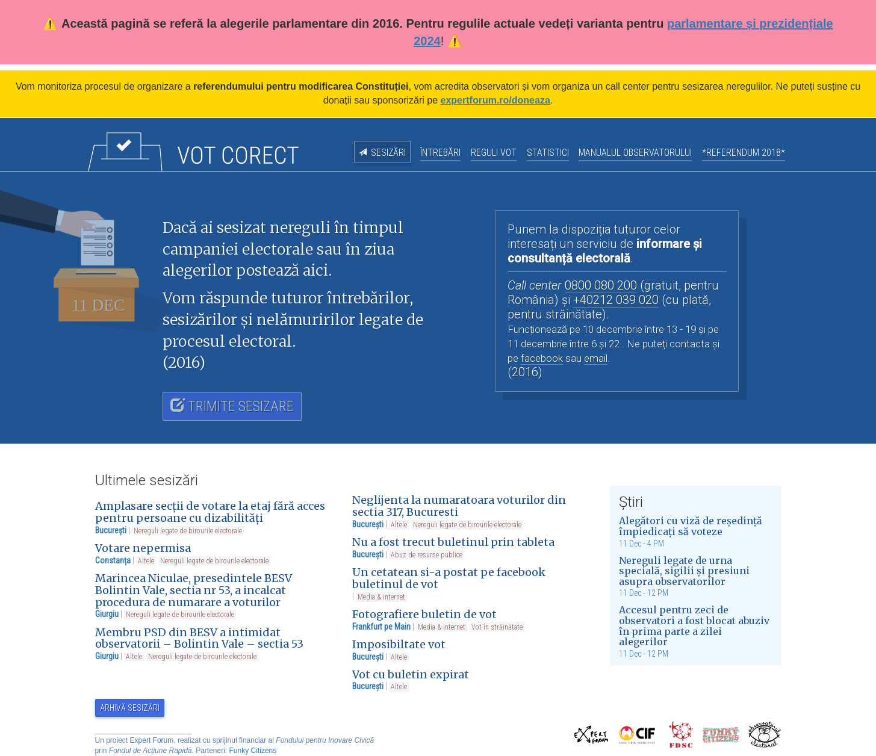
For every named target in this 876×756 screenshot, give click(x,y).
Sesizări (388, 152)
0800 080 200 (601, 285)
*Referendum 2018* (743, 152)
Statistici (548, 152)
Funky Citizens (253, 750)
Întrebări (440, 152)
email (595, 358)
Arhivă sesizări (130, 708)
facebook (542, 358)
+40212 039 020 (616, 300)
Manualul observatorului (635, 152)
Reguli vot (494, 152)
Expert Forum (152, 740)
